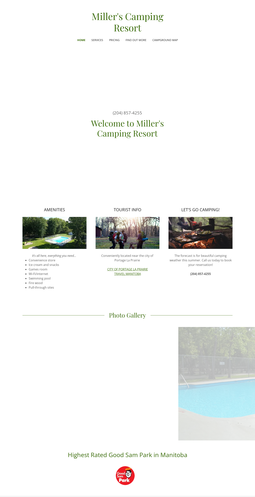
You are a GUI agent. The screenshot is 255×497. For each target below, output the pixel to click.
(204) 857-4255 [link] (127, 113)
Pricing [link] (114, 40)
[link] (128, 30)
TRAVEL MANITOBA (127, 274)
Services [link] (97, 40)
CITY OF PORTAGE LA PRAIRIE (127, 269)
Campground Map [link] (165, 40)
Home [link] (81, 40)
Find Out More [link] (136, 40)
